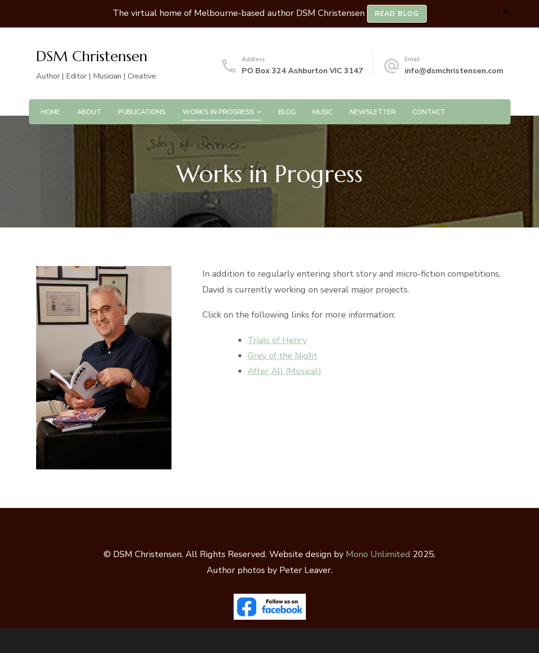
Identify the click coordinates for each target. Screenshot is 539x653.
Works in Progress (218, 112)
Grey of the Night (282, 355)
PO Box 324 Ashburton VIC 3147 (302, 71)
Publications (142, 112)
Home (50, 112)
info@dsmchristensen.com (454, 71)
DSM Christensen (91, 56)
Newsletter (372, 112)
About (89, 112)
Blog (287, 112)
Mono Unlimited (378, 554)
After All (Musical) (284, 371)
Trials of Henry (277, 340)
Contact (428, 112)
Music (323, 112)
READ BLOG (397, 13)
